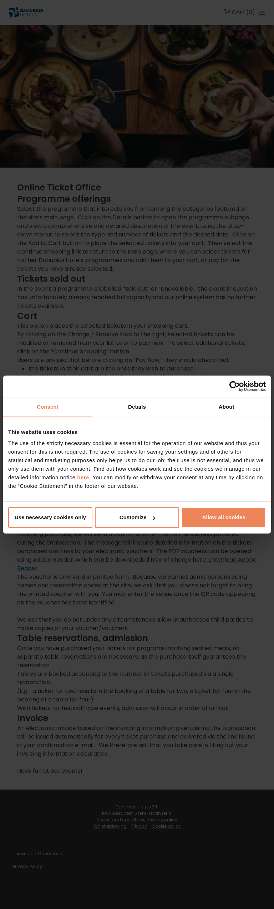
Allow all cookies (223, 517)
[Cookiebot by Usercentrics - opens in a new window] (234, 386)
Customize (137, 517)
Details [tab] (137, 407)
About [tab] (226, 407)
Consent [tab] (48, 407)
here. (84, 477)
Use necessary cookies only (50, 517)
